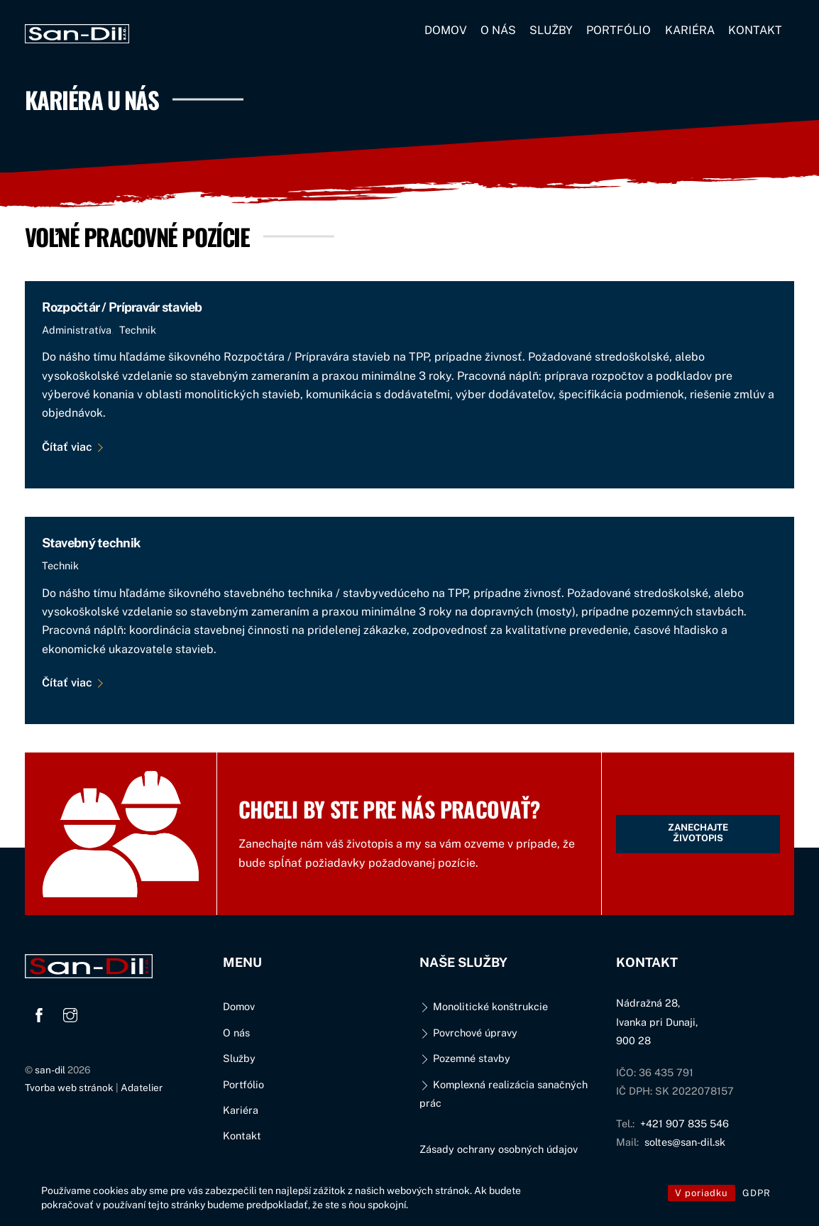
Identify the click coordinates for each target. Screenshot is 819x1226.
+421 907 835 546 (684, 1123)
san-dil (50, 1070)
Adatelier (142, 1087)
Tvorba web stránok (69, 1087)
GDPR (756, 1193)
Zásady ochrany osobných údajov (498, 1149)
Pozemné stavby (464, 1058)
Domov (445, 30)
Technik (137, 330)
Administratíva (76, 330)
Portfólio (618, 30)
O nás (498, 30)
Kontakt (755, 30)
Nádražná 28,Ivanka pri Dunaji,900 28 (657, 1021)
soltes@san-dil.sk (684, 1142)
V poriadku (701, 1193)
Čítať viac (67, 447)
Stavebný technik (91, 542)
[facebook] (39, 1013)
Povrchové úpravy (468, 1033)
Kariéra (690, 30)
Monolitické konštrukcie (483, 1006)
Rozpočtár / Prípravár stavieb (122, 307)
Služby (551, 30)
